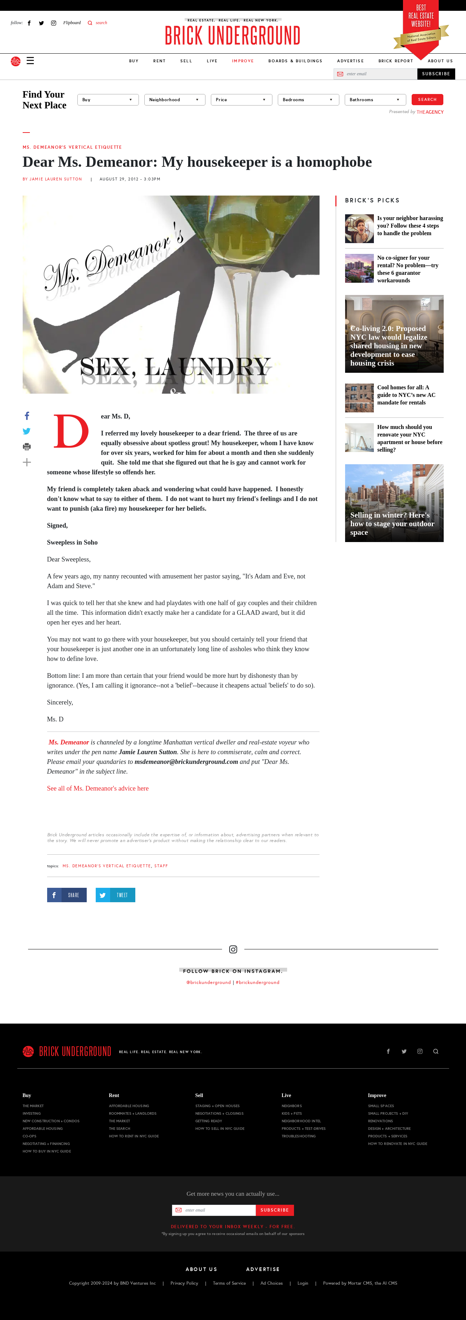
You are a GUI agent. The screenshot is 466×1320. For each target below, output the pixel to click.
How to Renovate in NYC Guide (397, 1143)
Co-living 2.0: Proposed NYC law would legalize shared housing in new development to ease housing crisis (388, 345)
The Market (33, 1106)
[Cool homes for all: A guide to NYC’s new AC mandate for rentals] (359, 398)
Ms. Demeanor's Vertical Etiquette (72, 147)
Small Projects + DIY (388, 1113)
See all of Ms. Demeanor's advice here (98, 788)
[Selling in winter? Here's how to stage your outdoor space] (394, 503)
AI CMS (390, 1283)
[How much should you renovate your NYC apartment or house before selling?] (359, 438)
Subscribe (275, 1210)
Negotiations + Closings (219, 1113)
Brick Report (396, 60)
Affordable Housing (43, 1128)
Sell (186, 60)
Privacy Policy (184, 1283)
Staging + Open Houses (217, 1106)
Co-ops (30, 1136)
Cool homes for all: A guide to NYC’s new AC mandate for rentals (406, 395)
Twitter (41, 23)
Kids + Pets (292, 1113)
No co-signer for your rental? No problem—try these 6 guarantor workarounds (408, 269)
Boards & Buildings (295, 60)
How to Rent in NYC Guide (134, 1136)
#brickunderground (258, 982)
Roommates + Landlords (133, 1113)
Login (303, 1283)
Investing (32, 1113)
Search (427, 99)
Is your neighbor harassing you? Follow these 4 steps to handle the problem (410, 225)
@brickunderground (208, 982)
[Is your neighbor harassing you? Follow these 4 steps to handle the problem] (359, 228)
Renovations (380, 1121)
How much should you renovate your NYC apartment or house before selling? (410, 438)
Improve (377, 1095)
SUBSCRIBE (436, 74)
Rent (159, 60)
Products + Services (388, 1136)
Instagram (53, 23)
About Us (440, 60)
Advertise (350, 60)
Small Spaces (381, 1106)
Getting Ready (208, 1121)
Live (212, 60)
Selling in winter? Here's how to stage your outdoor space (392, 524)
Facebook (29, 23)
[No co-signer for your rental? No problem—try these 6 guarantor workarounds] (359, 269)
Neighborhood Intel (301, 1121)
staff (161, 866)
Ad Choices (272, 1283)
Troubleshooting (299, 1136)
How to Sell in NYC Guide (219, 1128)
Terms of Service (229, 1283)
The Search (119, 1128)
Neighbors (292, 1106)
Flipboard (72, 22)
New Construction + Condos (51, 1121)
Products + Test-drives (304, 1128)
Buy (134, 60)
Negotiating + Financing (46, 1143)
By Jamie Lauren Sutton (52, 179)
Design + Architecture (389, 1128)
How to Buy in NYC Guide (47, 1151)
